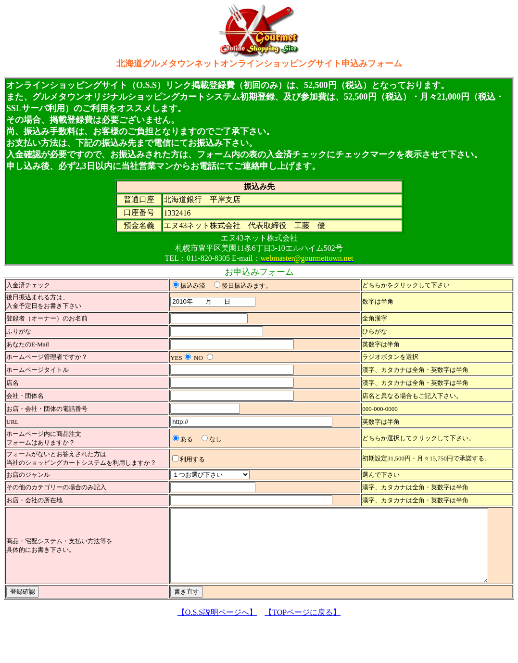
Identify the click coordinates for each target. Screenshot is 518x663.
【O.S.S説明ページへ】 (217, 627)
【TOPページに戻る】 (303, 627)
